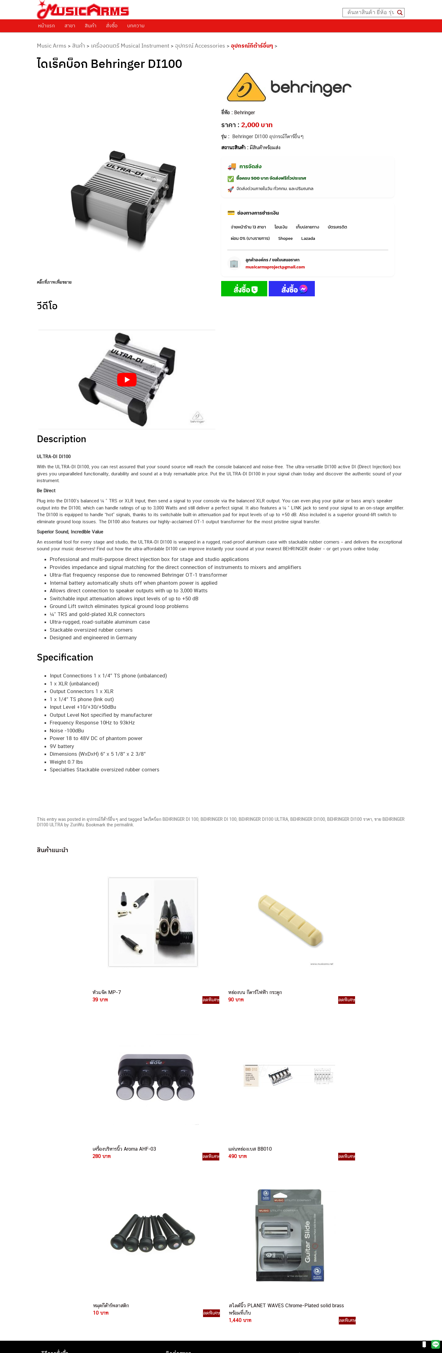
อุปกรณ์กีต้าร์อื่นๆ (252, 45)
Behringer (244, 112)
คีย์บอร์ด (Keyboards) (311, 1174)
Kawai (296, 1236)
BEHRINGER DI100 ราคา (349, 819)
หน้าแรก (46, 25)
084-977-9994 (236, 1197)
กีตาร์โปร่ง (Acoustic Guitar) (317, 1167)
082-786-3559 (236, 1175)
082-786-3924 (218, 1225)
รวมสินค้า (52, 1181)
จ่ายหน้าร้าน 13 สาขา (248, 227)
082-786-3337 (236, 1183)
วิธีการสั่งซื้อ (54, 1158)
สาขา (70, 25)
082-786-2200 (250, 1218)
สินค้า (90, 25)
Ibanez (296, 1229)
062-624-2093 (240, 1168)
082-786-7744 (245, 1204)
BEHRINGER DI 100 (219, 819)
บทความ (136, 25)
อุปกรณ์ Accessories (200, 45)
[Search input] (370, 12)
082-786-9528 (221, 1232)
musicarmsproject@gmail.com (275, 267)
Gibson (297, 1223)
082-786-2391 (248, 1267)
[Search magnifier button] (400, 12)
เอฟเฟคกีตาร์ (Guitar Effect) (317, 1188)
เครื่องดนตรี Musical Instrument (130, 45)
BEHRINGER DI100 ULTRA (263, 819)
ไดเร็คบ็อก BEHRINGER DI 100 (170, 819)
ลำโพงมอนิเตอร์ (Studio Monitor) (322, 1209)
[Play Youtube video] (126, 379)
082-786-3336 (232, 1211)
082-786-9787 (235, 1239)
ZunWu (77, 824)
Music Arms (51, 45)
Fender (296, 1215)
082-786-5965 (249, 1260)
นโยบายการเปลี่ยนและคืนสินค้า (76, 1173)
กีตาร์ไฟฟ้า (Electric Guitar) (316, 1160)
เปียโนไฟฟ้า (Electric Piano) (317, 1181)
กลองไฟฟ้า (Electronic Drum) (318, 1195)
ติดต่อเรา (52, 1165)
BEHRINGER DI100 (307, 819)
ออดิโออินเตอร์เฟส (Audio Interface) (325, 1202)
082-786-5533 (235, 1189)
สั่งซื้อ (112, 25)
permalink (123, 824)
